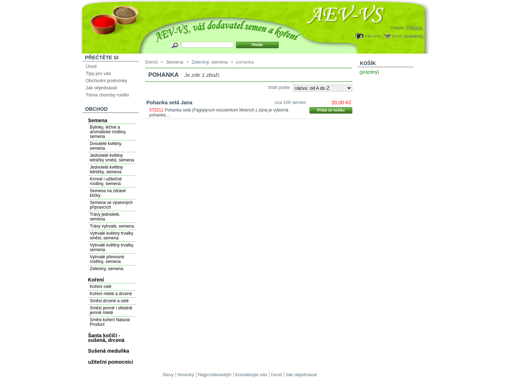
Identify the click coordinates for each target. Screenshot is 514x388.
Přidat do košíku (331, 110)
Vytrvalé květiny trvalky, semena (112, 247)
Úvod (91, 66)
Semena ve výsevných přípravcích (111, 205)
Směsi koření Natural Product (110, 322)
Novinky (185, 374)
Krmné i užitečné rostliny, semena (106, 181)
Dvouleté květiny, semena (106, 146)
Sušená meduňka (108, 351)
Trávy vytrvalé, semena (112, 226)
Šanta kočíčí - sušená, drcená (106, 338)
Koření (96, 280)
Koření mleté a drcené (111, 293)
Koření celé (101, 286)
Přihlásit (414, 27)
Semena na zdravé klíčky (108, 193)
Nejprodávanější (214, 374)
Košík (397, 36)
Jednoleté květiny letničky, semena (106, 169)
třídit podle (279, 87)
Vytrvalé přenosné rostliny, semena (107, 259)
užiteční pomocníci (110, 362)
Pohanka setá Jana (169, 102)
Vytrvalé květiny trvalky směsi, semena (111, 235)
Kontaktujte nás (251, 374)
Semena (97, 120)
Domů (151, 62)
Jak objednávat (101, 87)
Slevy (168, 374)
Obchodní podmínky (106, 80)
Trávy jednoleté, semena (105, 217)
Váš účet (373, 36)
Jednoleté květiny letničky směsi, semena (112, 158)
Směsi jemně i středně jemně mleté (111, 310)
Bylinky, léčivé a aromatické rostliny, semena (108, 132)
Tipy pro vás (98, 73)
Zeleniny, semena (107, 268)
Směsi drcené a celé (109, 300)
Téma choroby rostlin (107, 95)
